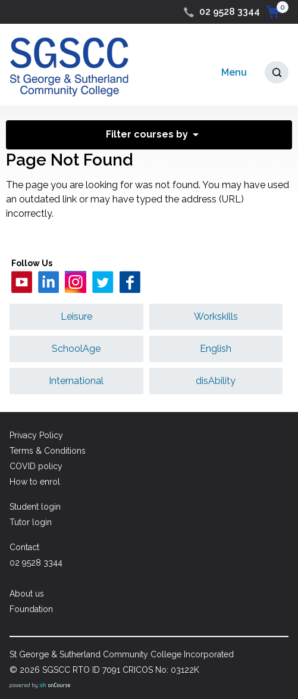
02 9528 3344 (229, 11)
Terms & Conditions (48, 450)
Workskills (216, 316)
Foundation (31, 609)
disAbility (216, 380)
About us (27, 593)
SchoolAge (76, 348)
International (76, 380)
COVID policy (36, 466)
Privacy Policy (36, 435)
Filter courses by (147, 134)
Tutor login (31, 522)
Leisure (76, 316)
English (215, 348)
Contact (24, 547)
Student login (35, 506)
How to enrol (35, 481)
